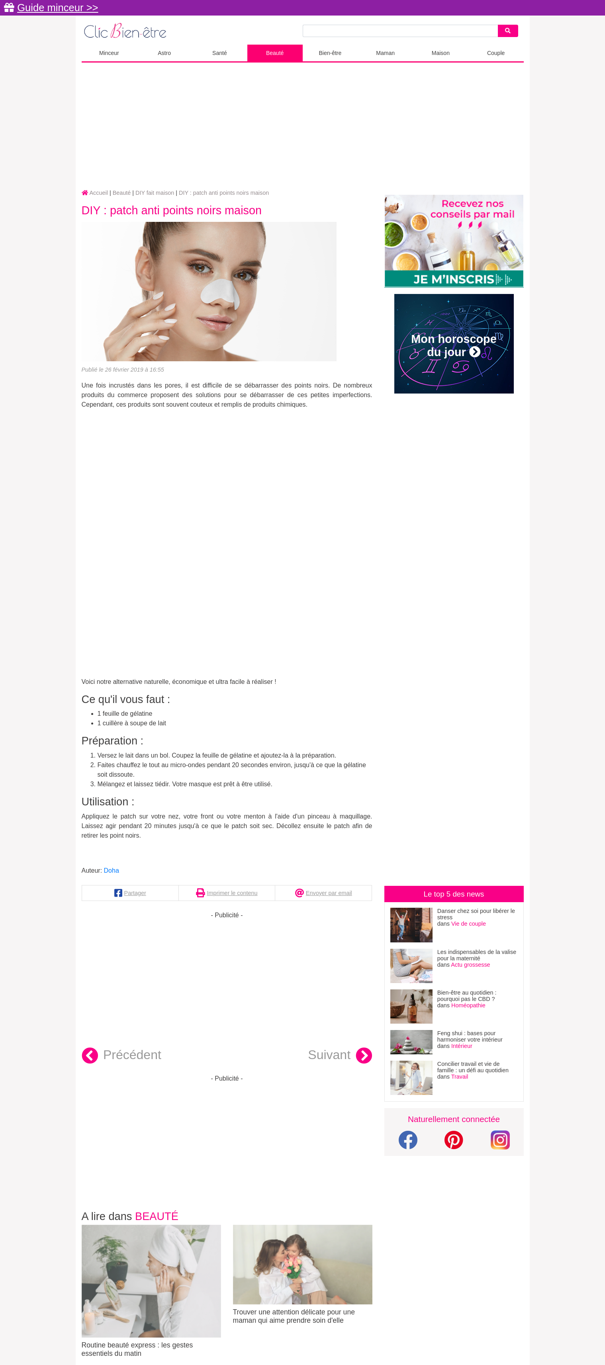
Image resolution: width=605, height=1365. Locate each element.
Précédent (121, 1056)
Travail (459, 1076)
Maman (385, 53)
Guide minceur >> (57, 7)
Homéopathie (468, 1005)
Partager (135, 893)
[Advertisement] (303, 126)
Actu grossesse (470, 965)
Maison (441, 53)
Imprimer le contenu (232, 893)
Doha (111, 870)
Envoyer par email (329, 893)
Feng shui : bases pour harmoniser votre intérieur (470, 1036)
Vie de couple (468, 923)
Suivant (340, 1056)
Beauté (275, 53)
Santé (219, 53)
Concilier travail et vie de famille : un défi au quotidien (473, 1067)
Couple (496, 53)
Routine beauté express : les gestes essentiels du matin (151, 1291)
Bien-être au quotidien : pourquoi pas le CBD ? (467, 995)
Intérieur (461, 1046)
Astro (164, 53)
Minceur (109, 53)
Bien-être (330, 53)
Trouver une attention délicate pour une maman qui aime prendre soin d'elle (302, 1274)
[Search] (507, 30)
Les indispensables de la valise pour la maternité (476, 955)
